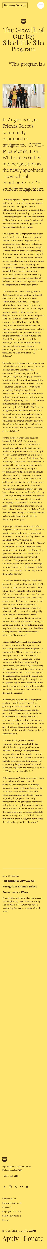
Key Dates (7, 1207)
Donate (33, 1238)
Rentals (5, 1220)
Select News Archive (11, 1215)
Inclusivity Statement (11, 1202)
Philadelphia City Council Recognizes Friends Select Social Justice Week (20, 886)
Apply (10, 1238)
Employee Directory (11, 1211)
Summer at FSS (9, 1198)
